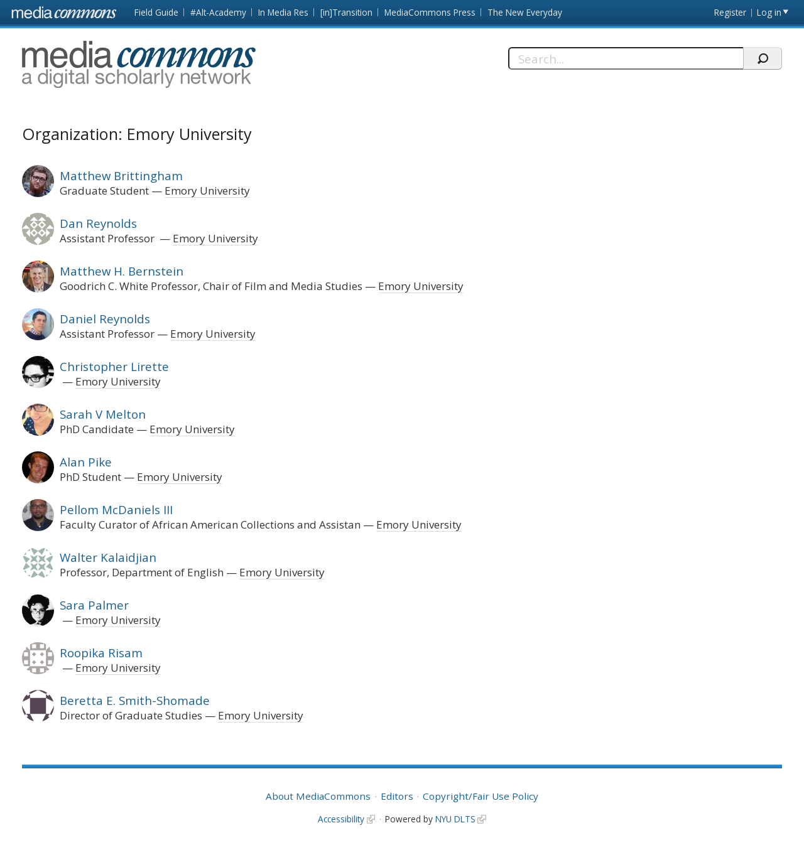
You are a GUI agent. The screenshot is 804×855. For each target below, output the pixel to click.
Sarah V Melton (103, 414)
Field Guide (156, 12)
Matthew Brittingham (121, 175)
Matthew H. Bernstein (121, 271)
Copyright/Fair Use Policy (480, 796)
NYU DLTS (455, 819)
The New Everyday (524, 12)
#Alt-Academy (218, 12)
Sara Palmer (94, 605)
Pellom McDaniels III (116, 509)
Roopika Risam (101, 652)
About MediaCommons (318, 796)
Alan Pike (86, 462)
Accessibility (341, 819)
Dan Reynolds (98, 223)
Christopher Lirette (114, 366)
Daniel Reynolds (105, 318)
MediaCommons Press (429, 12)
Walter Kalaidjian (108, 557)
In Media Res (283, 12)
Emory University (207, 190)
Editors (397, 796)
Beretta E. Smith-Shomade (135, 700)
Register (730, 12)
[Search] (625, 58)
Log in (769, 12)
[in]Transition (346, 12)
